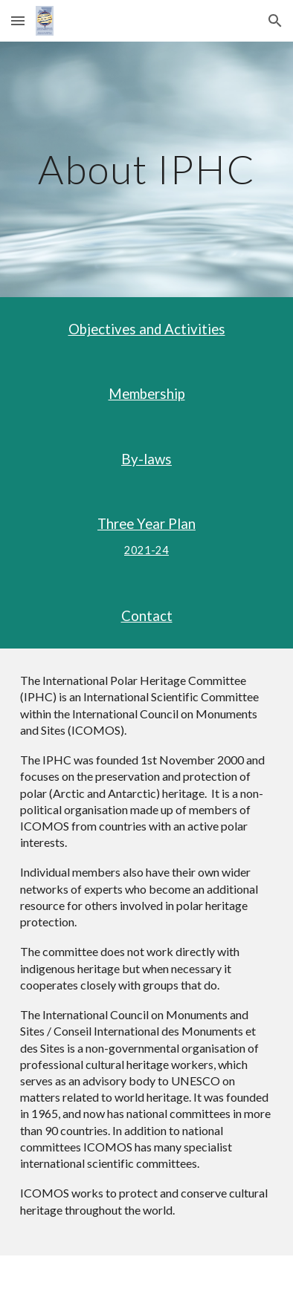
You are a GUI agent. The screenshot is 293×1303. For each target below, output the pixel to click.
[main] (146, 169)
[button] (18, 20)
